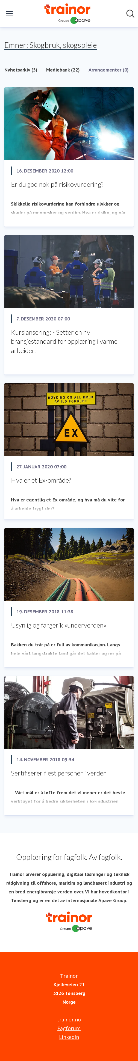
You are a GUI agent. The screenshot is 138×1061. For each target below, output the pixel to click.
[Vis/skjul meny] (9, 13)
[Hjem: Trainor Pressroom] (67, 13)
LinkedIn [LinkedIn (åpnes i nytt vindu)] (69, 1037)
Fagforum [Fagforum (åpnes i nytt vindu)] (69, 1028)
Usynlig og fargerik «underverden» (58, 625)
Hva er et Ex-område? (41, 480)
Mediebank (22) (63, 70)
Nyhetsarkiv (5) (20, 70)
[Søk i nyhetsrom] (130, 13)
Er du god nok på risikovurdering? (57, 184)
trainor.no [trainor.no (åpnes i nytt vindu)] (69, 1019)
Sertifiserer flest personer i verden (59, 773)
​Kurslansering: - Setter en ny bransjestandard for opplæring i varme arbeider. (64, 341)
